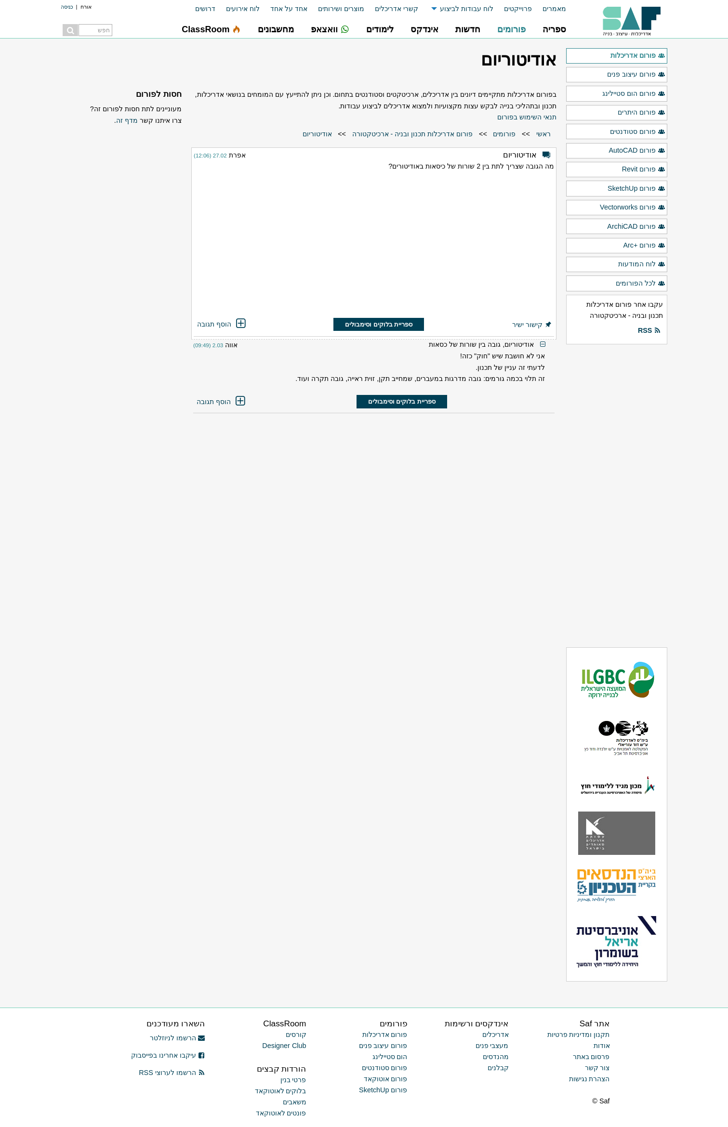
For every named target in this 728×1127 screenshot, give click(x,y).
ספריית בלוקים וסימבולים (378, 324)
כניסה (67, 7)
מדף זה (127, 120)
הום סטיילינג (390, 1057)
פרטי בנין (293, 1080)
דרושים (205, 9)
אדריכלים (495, 1034)
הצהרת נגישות (589, 1079)
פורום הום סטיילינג (633, 94)
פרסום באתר (591, 1057)
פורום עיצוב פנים (636, 74)
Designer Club (284, 1045)
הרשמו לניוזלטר (177, 1038)
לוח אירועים (243, 9)
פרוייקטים (518, 9)
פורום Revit (643, 169)
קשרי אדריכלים (396, 9)
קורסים (296, 1034)
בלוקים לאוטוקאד (280, 1091)
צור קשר (597, 1068)
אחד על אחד (288, 9)
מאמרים (554, 9)
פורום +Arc (644, 245)
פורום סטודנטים (637, 132)
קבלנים (498, 1068)
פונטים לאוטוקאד (281, 1113)
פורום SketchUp (636, 188)
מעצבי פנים (492, 1045)
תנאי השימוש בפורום (526, 117)
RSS (649, 331)
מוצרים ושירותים (341, 9)
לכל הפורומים (640, 283)
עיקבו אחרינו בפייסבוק (168, 1055)
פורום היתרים (641, 112)
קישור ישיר (532, 324)
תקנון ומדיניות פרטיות (578, 1034)
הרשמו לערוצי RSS (172, 1072)
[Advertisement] (374, 246)
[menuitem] (549, 9)
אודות (602, 1045)
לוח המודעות (641, 264)
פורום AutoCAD (637, 150)
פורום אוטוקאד (386, 1079)
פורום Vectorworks (632, 207)
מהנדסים (496, 1057)
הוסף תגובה (222, 324)
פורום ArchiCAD (636, 227)
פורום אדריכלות (637, 56)
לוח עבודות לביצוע (466, 9)
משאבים (294, 1102)
